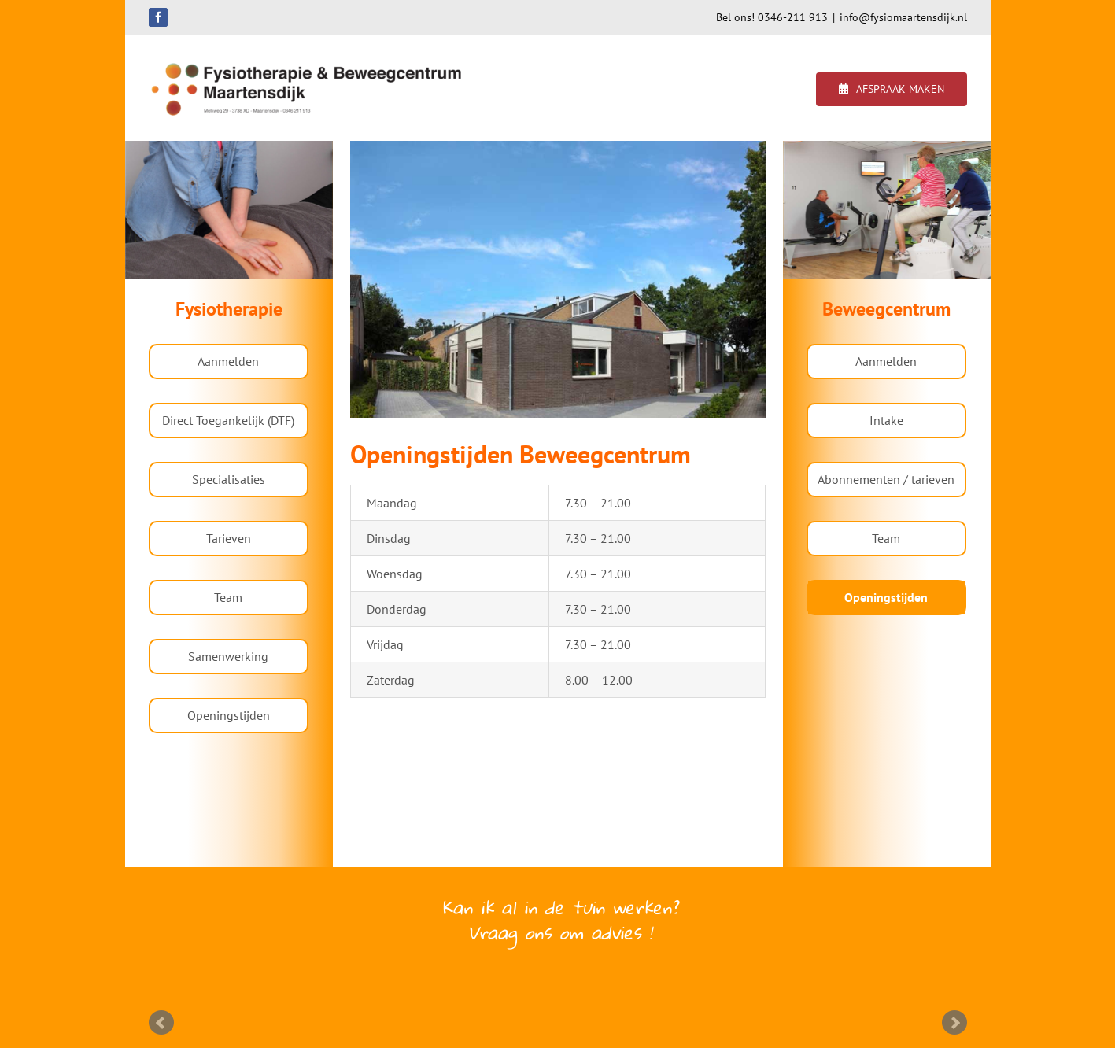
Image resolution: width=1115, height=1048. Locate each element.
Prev (161, 1022)
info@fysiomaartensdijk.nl (903, 17)
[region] (229, 210)
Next (954, 1022)
